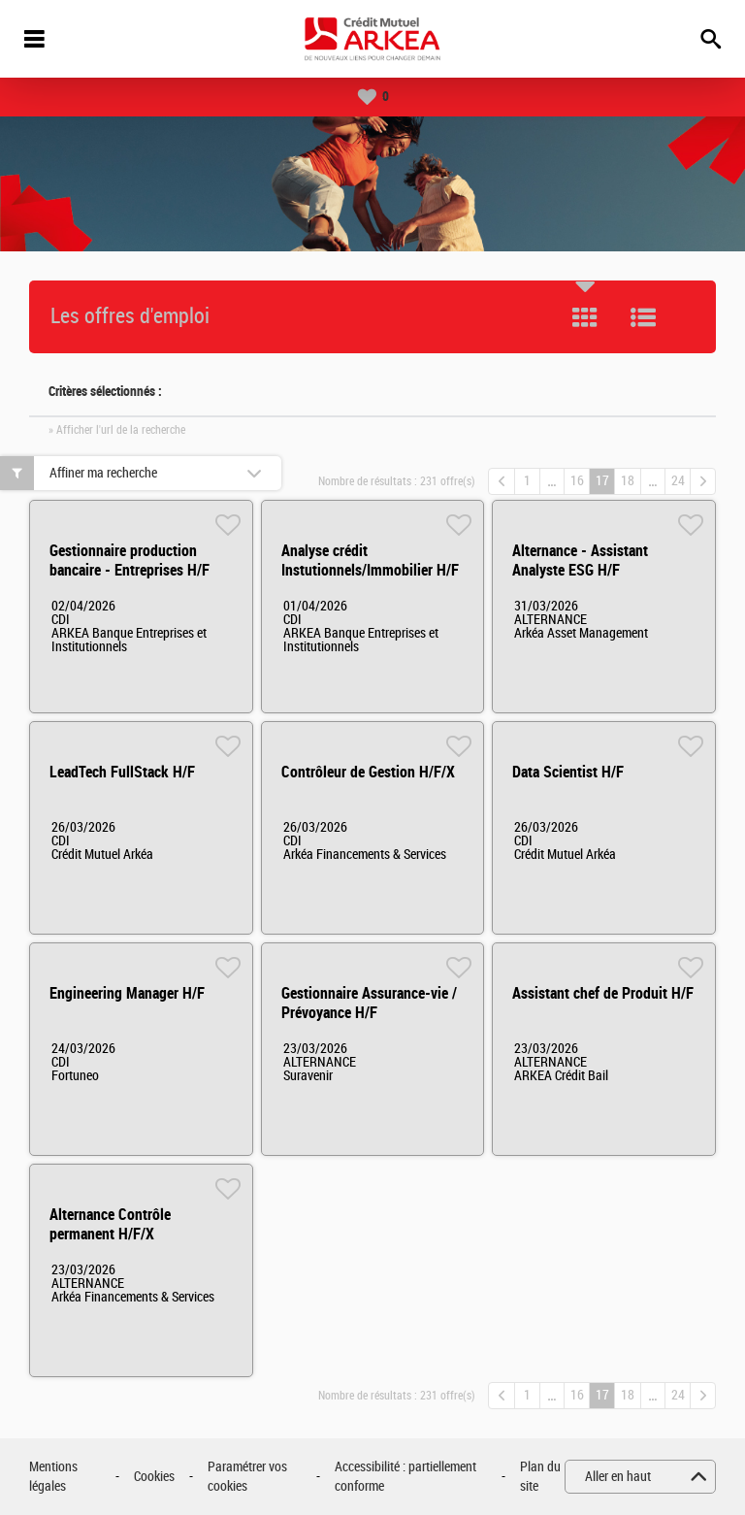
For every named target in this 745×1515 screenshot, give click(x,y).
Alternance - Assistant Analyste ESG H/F (580, 560)
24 (678, 481)
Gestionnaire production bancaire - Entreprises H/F (129, 560)
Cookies (154, 1476)
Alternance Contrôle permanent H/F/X (110, 1224)
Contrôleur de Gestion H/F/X (368, 772)
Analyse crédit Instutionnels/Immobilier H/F (370, 560)
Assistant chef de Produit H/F (603, 993)
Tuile (584, 317)
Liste (643, 317)
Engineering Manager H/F (127, 993)
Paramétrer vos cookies (247, 1477)
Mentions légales (53, 1477)
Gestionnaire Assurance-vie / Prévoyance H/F (369, 1003)
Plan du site (540, 1477)
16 (577, 481)
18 (627, 481)
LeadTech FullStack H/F (122, 772)
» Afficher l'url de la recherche (117, 430)
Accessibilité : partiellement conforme (405, 1477)
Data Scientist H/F (568, 772)
